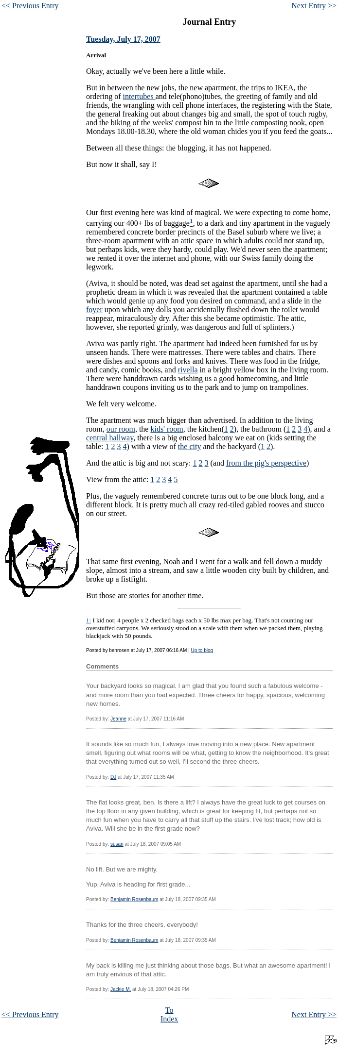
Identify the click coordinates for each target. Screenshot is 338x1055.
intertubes (139, 96)
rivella (188, 370)
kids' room (166, 429)
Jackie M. (120, 989)
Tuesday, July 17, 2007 (123, 39)
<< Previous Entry (30, 5)
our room (121, 429)
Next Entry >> (314, 5)
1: (88, 620)
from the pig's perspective (266, 463)
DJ (113, 777)
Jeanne (118, 718)
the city (189, 446)
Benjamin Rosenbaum (134, 899)
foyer (94, 309)
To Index (169, 1014)
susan (117, 844)
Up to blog (202, 650)
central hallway (109, 438)
